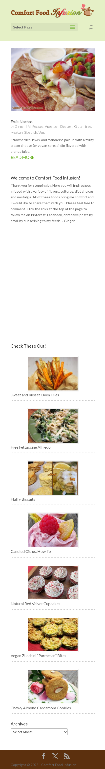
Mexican (17, 132)
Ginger (20, 126)
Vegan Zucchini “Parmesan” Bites (38, 655)
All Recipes (35, 126)
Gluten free (82, 126)
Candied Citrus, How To (31, 551)
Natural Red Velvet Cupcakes (35, 603)
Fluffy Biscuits (23, 499)
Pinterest (38, 215)
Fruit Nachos (22, 121)
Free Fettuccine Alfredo (31, 447)
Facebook (54, 215)
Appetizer (52, 126)
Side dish (30, 132)
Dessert (66, 126)
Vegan (43, 132)
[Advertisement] (52, 283)
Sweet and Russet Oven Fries (35, 394)
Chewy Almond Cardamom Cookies (41, 707)
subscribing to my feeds (42, 221)
